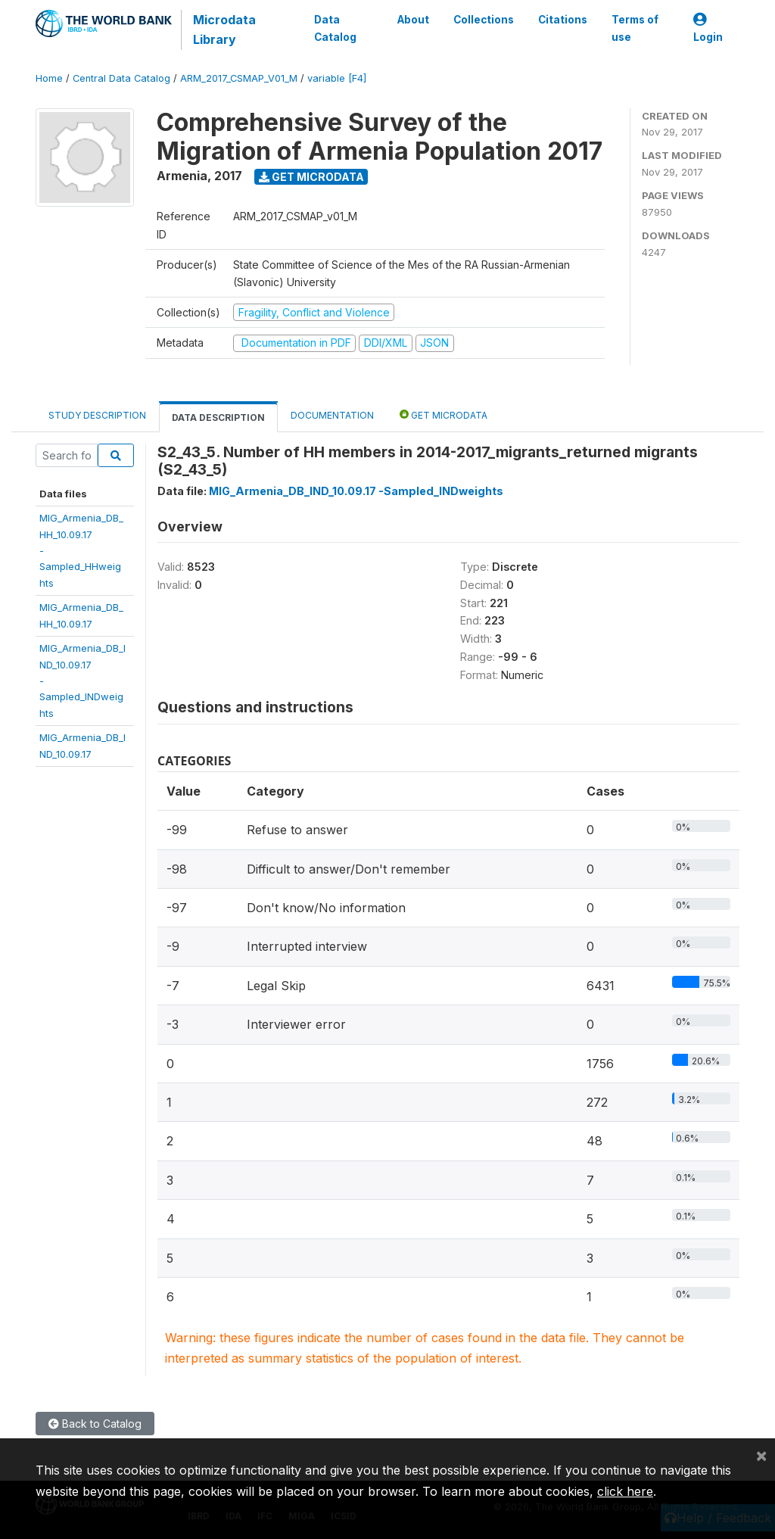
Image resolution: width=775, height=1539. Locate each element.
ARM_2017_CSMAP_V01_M (238, 78)
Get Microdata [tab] (443, 414)
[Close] (761, 1455)
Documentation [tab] (332, 415)
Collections (483, 20)
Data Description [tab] (218, 417)
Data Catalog (335, 28)
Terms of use (635, 28)
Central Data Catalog (121, 78)
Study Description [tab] (97, 415)
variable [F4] (336, 78)
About (413, 20)
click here (625, 1491)
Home (49, 78)
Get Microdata (311, 176)
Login (708, 28)
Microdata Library (224, 29)
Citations (562, 20)
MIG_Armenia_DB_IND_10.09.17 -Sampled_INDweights (356, 490)
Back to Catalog (95, 1423)
